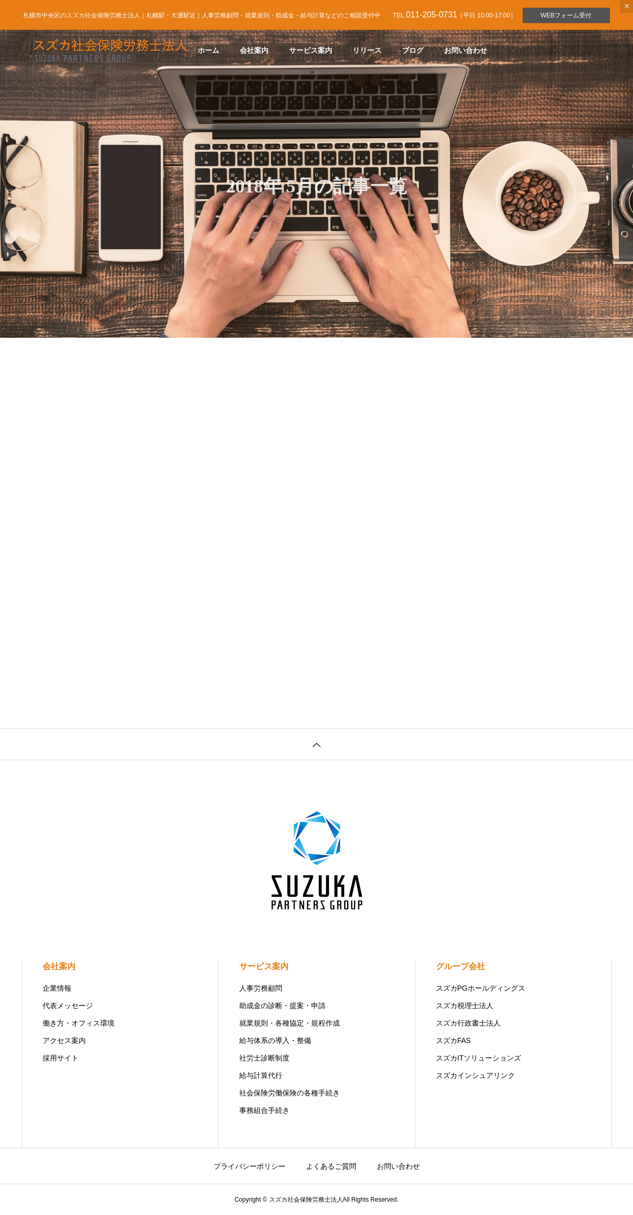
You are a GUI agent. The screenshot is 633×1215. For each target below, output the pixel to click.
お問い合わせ (465, 50)
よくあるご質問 (331, 1166)
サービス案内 (310, 50)
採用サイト (61, 1058)
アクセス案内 (64, 1040)
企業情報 (57, 988)
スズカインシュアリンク (475, 1075)
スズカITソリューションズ (478, 1058)
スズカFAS (453, 1040)
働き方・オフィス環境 (78, 1023)
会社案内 (254, 50)
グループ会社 (460, 966)
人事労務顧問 (260, 988)
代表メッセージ (68, 1005)
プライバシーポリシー (249, 1166)
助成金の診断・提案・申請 (282, 1005)
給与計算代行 (260, 1075)
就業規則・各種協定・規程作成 (289, 1023)
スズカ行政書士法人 (468, 1023)
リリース (367, 50)
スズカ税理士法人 (464, 1005)
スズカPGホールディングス (480, 988)
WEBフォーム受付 (566, 15)
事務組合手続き (264, 1110)
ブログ (413, 50)
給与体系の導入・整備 (275, 1040)
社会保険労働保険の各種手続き (289, 1093)
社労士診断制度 (264, 1058)
